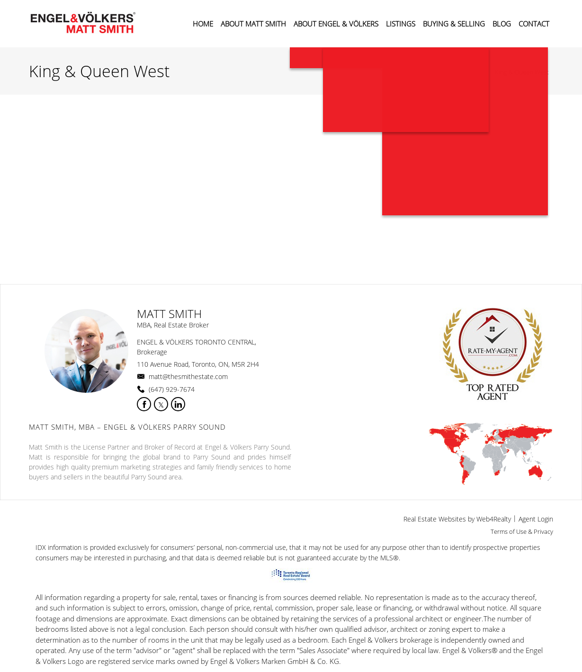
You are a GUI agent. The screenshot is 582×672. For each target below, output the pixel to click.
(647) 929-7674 (172, 389)
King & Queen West (521, 72)
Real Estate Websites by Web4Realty (457, 518)
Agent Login (536, 518)
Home (477, 72)
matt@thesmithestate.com (188, 376)
